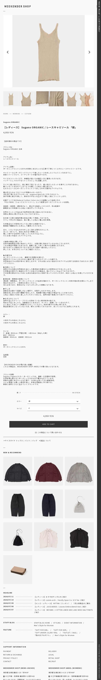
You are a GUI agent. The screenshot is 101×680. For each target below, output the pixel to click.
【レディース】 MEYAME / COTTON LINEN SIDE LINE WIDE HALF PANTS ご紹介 (63, 595)
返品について (45, 425)
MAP (26, 657)
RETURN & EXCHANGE (12, 639)
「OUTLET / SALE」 (70, 617)
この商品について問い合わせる (48, 417)
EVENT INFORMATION (73, 607)
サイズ (19, 393)
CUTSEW (28, 98)
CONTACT (7, 646)
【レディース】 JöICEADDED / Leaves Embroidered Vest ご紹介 (60, 591)
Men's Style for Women (44, 610)
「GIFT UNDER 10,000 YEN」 (46, 617)
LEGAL (51, 639)
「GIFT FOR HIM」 (41, 614)
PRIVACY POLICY (10, 643)
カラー (19, 386)
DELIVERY (53, 636)
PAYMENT (7, 636)
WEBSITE (8, 668)
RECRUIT (52, 646)
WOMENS (16, 98)
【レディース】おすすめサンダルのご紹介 (50, 581)
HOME (5, 98)
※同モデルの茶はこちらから (14, 307)
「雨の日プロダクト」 (42, 620)
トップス (19, 425)
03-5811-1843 (81, 664)
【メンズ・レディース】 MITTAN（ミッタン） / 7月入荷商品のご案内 (62, 588)
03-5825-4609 (34, 664)
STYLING (57, 607)
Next (85, 43)
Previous (12, 43)
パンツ (27, 425)
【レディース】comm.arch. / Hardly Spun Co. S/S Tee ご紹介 (59, 584)
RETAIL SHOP (54, 643)
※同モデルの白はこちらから (14, 305)
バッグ (34, 425)
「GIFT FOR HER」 (60, 614)
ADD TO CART (48, 409)
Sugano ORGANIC (11, 107)
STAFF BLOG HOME (42, 607)
